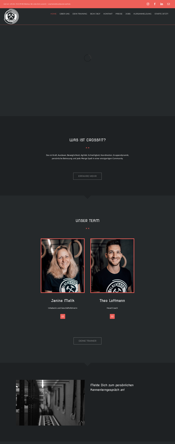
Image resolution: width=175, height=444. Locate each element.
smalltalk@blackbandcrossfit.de (59, 4)
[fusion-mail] (62, 316)
